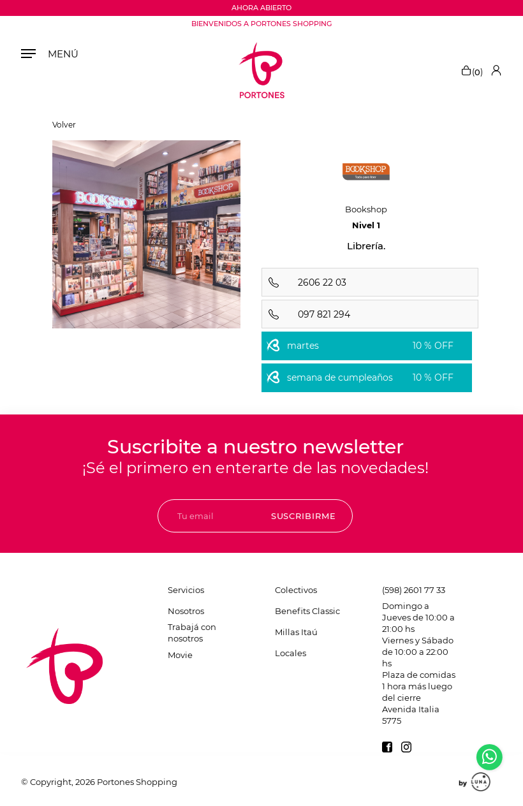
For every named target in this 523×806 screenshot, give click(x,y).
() (471, 70)
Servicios (186, 590)
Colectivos (296, 590)
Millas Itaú (296, 632)
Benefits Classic (307, 611)
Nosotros (186, 611)
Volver (64, 125)
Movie (180, 655)
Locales (290, 653)
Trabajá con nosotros (192, 632)
